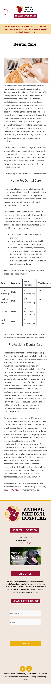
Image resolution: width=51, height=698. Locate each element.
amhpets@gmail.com (25, 32)
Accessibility (21, 673)
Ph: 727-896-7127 (38, 29)
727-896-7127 (12, 489)
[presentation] (29, 633)
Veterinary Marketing (27, 676)
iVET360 (25, 679)
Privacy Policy (9, 673)
